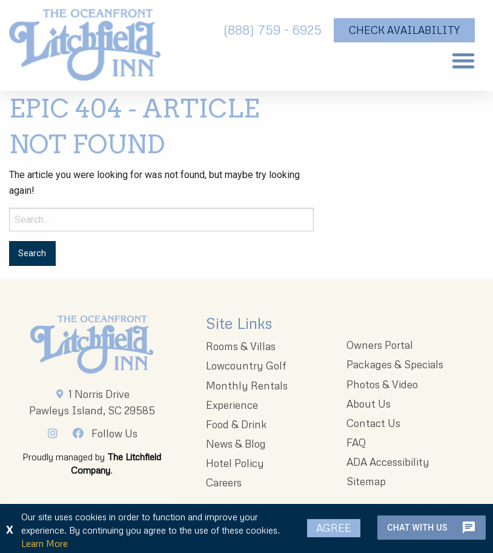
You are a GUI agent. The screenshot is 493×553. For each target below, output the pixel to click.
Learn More (44, 543)
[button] (463, 60)
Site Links (239, 323)
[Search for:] (161, 219)
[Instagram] (56, 433)
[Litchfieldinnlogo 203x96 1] (91, 345)
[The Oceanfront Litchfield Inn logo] (84, 48)
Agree (333, 528)
